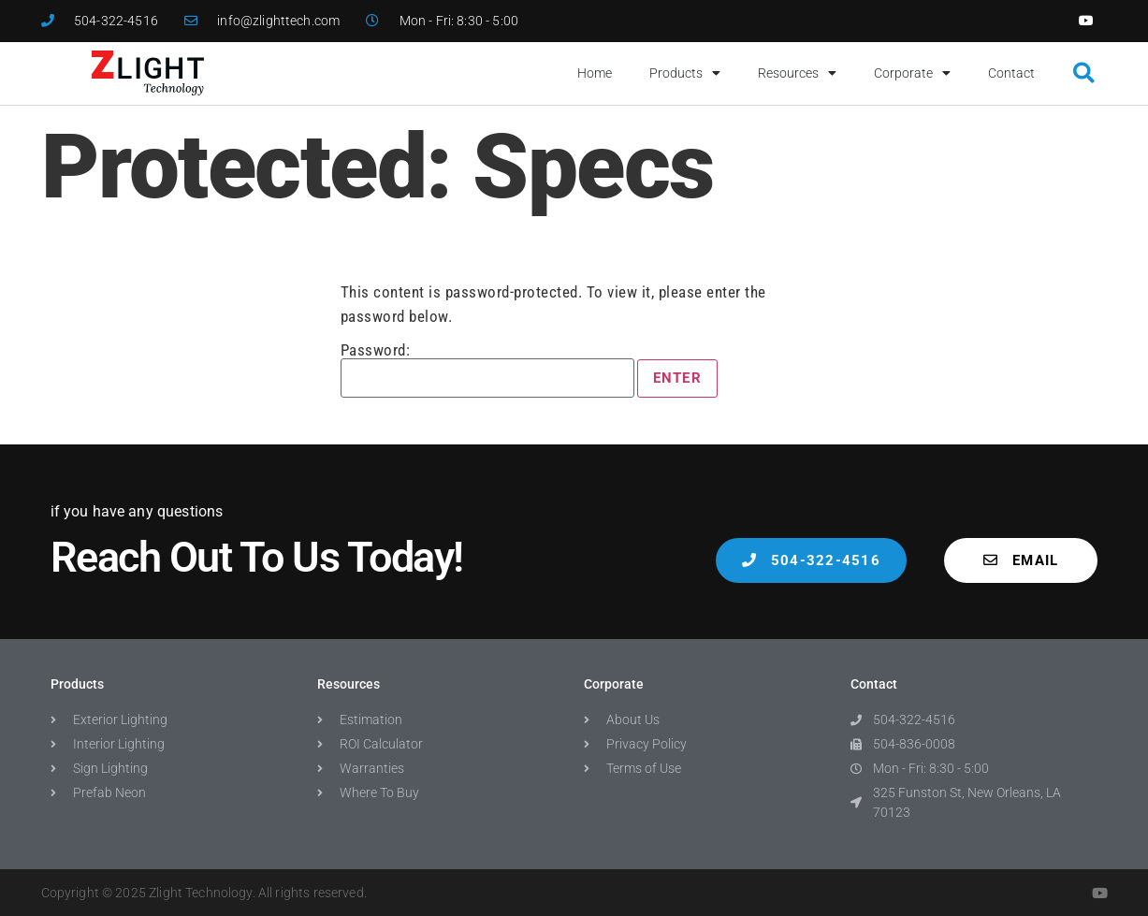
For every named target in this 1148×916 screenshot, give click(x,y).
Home (594, 72)
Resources (797, 73)
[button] (1085, 73)
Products (684, 73)
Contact (1011, 72)
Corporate (912, 73)
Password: (487, 370)
